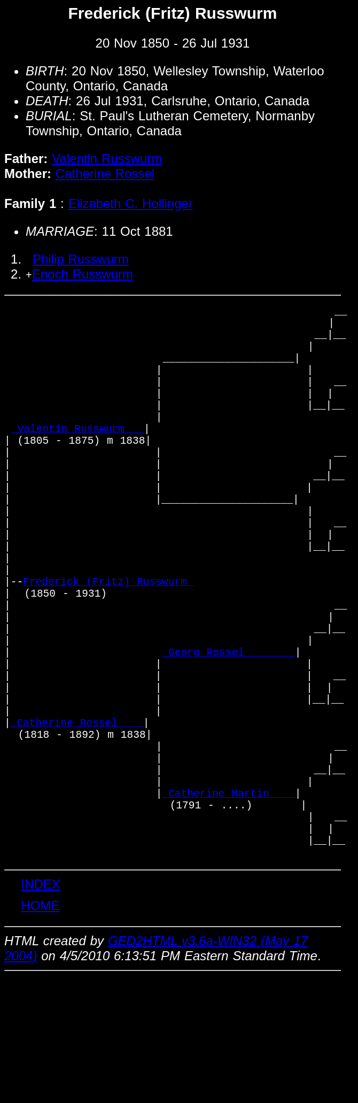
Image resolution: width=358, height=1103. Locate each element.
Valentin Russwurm (107, 158)
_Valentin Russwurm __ (77, 457)
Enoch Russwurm (82, 274)
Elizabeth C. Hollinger (130, 203)
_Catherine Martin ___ (228, 905)
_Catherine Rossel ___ (77, 818)
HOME (40, 1031)
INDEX (40, 1009)
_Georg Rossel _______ (228, 731)
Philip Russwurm (81, 259)
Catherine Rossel (105, 173)
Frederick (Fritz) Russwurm (108, 645)
